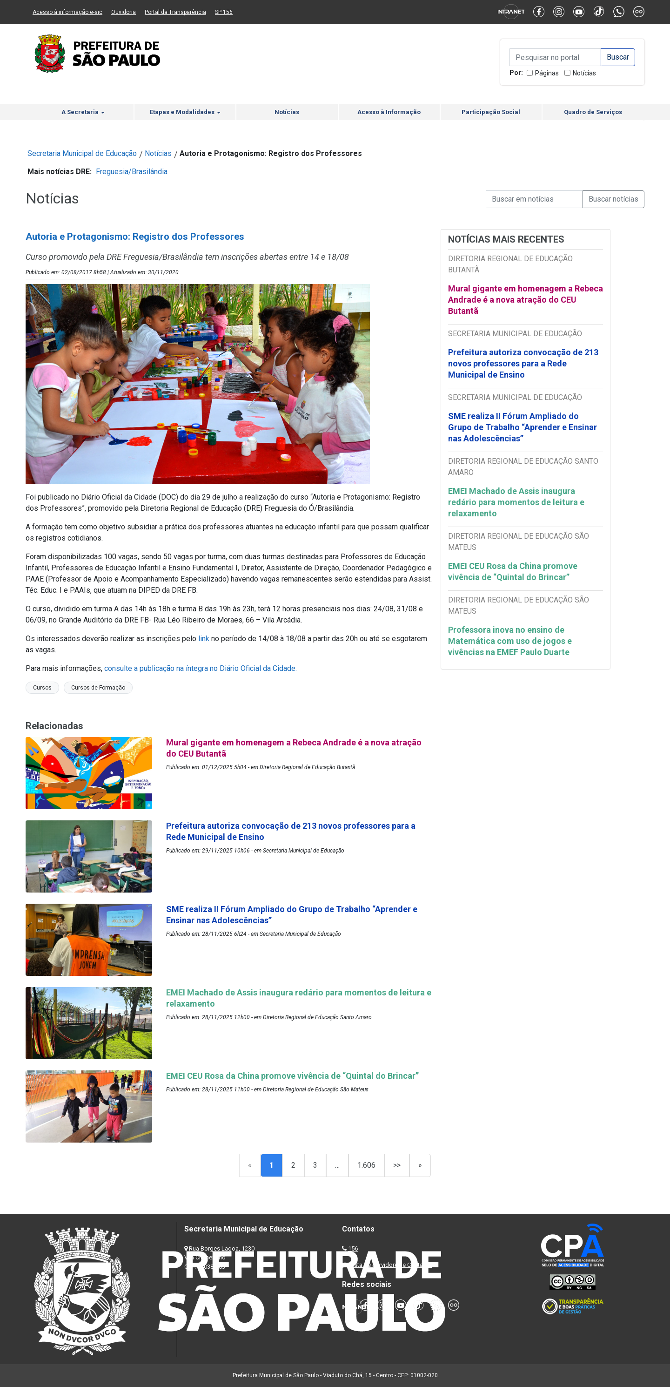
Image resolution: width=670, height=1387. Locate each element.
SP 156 (224, 12)
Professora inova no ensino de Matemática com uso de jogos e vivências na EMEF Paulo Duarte (510, 641)
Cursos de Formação (98, 687)
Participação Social (491, 111)
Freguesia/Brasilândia (132, 171)
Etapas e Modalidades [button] (185, 111)
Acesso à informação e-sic (67, 12)
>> (397, 1165)
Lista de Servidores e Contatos (390, 1264)
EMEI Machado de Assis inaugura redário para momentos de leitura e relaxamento (516, 502)
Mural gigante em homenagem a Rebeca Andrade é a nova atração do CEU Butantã (525, 300)
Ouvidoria (123, 12)
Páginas (547, 73)
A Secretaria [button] (83, 111)
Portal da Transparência (175, 12)
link (203, 638)
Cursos (42, 687)
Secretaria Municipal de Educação (82, 153)
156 (353, 1248)
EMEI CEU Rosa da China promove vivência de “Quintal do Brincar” (512, 571)
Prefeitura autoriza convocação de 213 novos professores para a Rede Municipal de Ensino (523, 363)
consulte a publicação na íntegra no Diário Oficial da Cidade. (200, 668)
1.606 (366, 1165)
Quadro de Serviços (593, 111)
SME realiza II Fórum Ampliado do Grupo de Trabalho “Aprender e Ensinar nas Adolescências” (522, 427)
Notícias (584, 73)
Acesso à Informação (389, 111)
